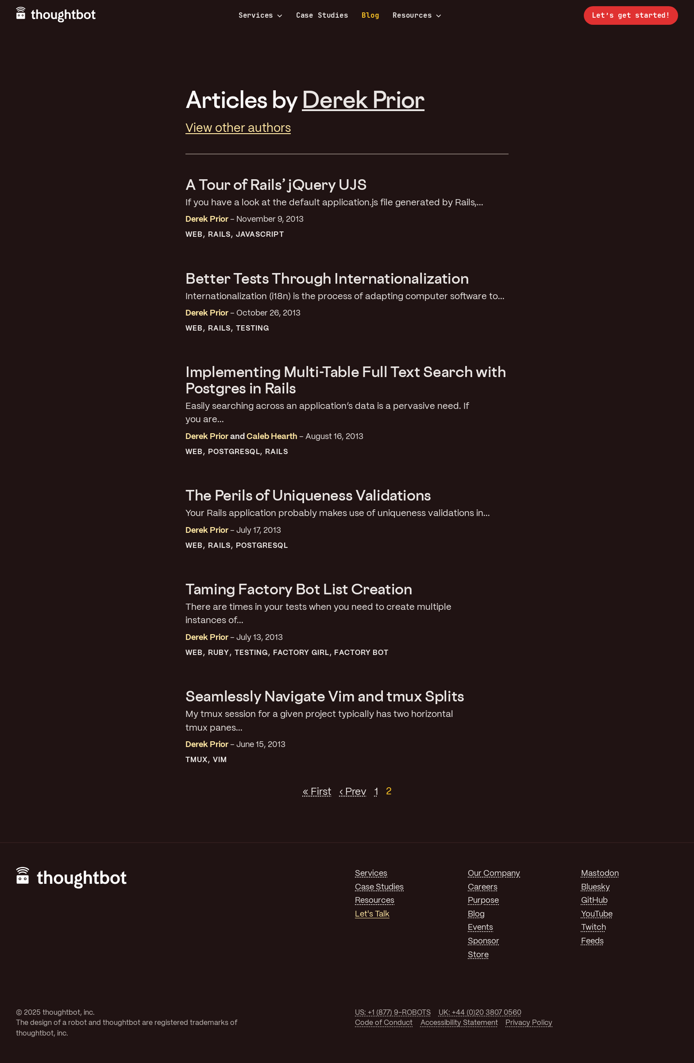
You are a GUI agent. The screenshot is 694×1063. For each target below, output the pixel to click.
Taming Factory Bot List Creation (298, 589)
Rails (219, 234)
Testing (253, 328)
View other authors (238, 128)
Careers (482, 887)
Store (478, 955)
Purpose (483, 901)
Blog (370, 15)
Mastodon (600, 874)
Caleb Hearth (272, 437)
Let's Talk (372, 914)
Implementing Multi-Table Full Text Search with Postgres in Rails (345, 379)
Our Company (494, 874)
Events (480, 928)
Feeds (592, 941)
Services (261, 15)
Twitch (593, 928)
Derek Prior (363, 99)
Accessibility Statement (459, 1023)
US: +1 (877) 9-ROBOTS (393, 1012)
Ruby (218, 653)
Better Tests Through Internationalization (327, 278)
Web (194, 234)
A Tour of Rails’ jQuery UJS (275, 184)
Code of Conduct (384, 1023)
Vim (220, 760)
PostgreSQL (234, 452)
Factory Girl (301, 653)
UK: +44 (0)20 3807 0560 (480, 1012)
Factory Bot (361, 653)
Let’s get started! (631, 15)
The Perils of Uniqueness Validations (308, 495)
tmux (196, 760)
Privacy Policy (528, 1023)
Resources (417, 15)
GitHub (594, 901)
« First (317, 792)
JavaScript (260, 234)
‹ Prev (352, 792)
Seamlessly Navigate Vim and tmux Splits (324, 696)
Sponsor (483, 941)
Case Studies (322, 15)
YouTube (597, 914)
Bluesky (595, 887)
